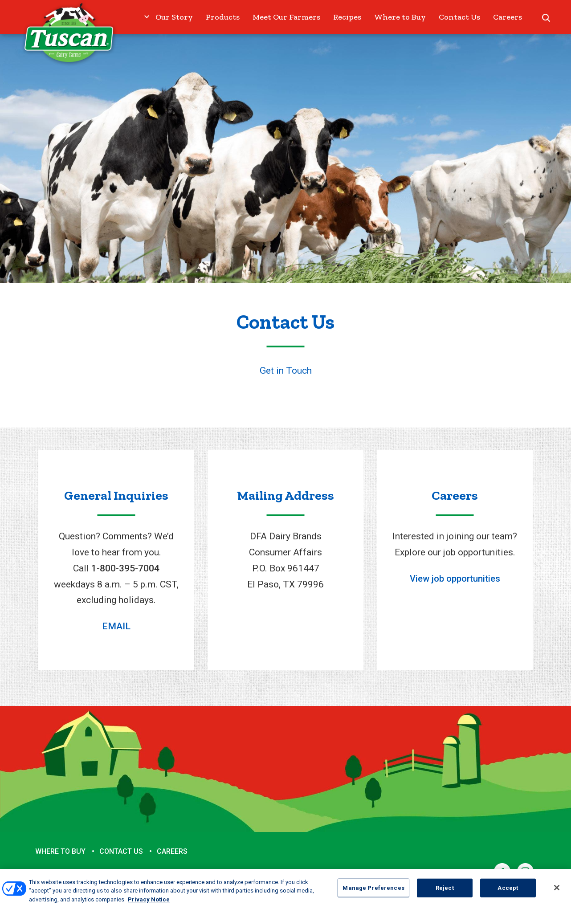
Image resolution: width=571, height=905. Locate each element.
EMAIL (116, 626)
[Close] (557, 891)
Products (223, 17)
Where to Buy (400, 17)
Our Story (174, 17)
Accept (508, 891)
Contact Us (459, 17)
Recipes (347, 17)
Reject (445, 891)
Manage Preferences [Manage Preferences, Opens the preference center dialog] (373, 891)
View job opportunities (455, 578)
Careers (507, 17)
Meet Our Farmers (286, 17)
